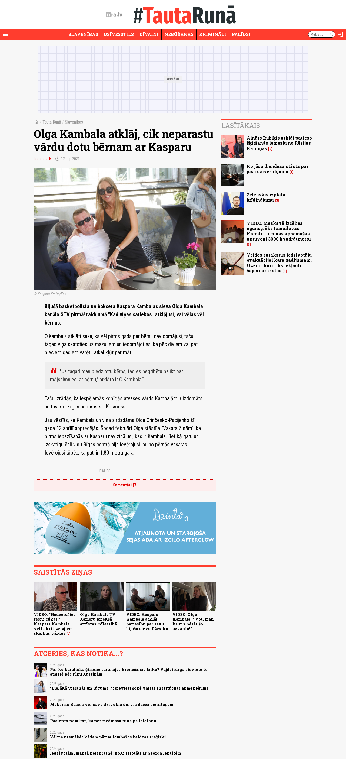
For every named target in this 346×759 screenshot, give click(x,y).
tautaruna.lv (43, 159)
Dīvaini (149, 34)
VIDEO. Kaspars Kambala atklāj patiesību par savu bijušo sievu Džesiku (147, 621)
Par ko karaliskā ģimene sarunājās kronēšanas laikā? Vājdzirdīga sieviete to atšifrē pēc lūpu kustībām (129, 672)
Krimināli (212, 34)
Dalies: (105, 471)
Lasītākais (240, 125)
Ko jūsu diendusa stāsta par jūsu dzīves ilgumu (277, 168)
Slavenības (83, 34)
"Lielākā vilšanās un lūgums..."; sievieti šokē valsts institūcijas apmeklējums (129, 688)
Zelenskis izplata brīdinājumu (266, 197)
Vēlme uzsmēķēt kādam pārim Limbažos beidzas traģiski (108, 736)
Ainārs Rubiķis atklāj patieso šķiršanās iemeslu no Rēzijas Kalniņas (279, 143)
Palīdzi (241, 34)
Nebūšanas (179, 34)
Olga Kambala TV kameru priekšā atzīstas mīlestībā (98, 619)
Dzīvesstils (119, 34)
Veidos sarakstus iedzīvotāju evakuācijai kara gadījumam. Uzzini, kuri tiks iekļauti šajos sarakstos (279, 262)
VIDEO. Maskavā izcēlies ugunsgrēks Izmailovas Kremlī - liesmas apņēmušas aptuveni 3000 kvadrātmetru (279, 231)
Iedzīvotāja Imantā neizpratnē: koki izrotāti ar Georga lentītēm (115, 753)
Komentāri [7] (124, 485)
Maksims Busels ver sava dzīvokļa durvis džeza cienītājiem (112, 704)
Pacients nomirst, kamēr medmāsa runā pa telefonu (103, 720)
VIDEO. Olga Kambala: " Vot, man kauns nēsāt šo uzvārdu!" (193, 621)
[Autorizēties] (340, 34)
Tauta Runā (51, 122)
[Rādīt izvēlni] (5, 34)
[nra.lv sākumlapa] (114, 14)
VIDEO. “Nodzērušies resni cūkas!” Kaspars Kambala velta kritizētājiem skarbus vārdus (54, 624)
